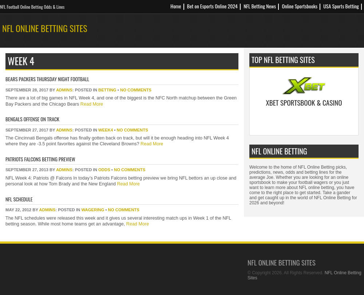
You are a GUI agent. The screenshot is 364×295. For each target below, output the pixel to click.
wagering (92, 210)
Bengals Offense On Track (32, 119)
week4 (105, 130)
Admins (64, 90)
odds (104, 170)
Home (175, 6)
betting (107, 90)
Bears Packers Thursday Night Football (47, 79)
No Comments (135, 90)
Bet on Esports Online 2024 (212, 6)
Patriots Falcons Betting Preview (40, 159)
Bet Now (304, 121)
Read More (91, 104)
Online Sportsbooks (299, 6)
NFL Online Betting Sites (44, 28)
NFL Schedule (19, 199)
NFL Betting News (260, 6)
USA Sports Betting (341, 6)
